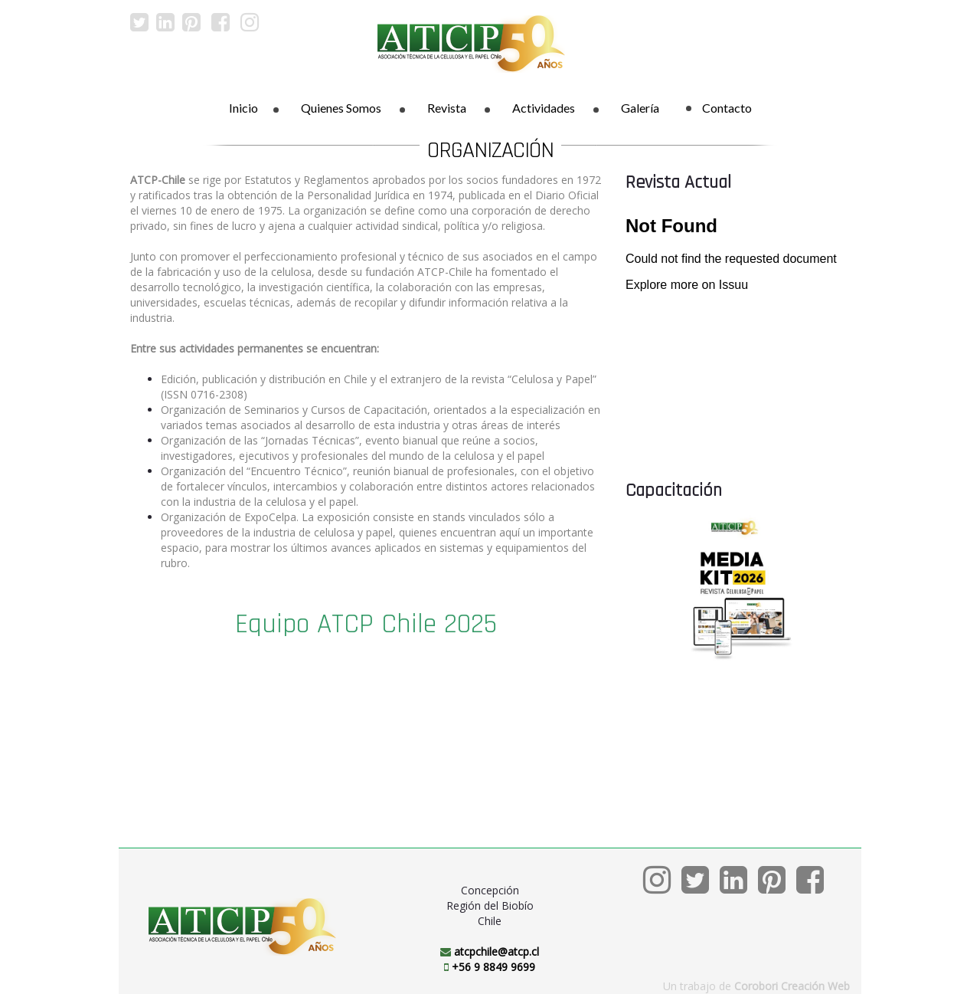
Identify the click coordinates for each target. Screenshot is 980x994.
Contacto (719, 107)
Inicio (243, 107)
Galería (640, 107)
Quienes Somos (341, 107)
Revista (446, 107)
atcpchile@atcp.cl (496, 951)
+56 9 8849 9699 (493, 967)
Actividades (543, 107)
